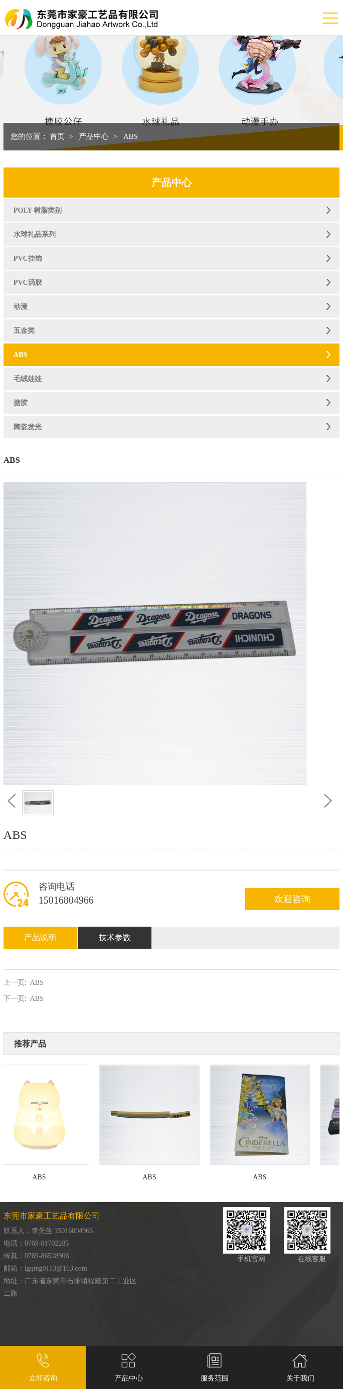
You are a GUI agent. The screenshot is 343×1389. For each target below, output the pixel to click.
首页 (57, 136)
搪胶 (21, 403)
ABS (130, 136)
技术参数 (115, 937)
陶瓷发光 (28, 427)
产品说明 (40, 937)
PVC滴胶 (28, 282)
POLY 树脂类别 (38, 210)
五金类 (24, 330)
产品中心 (94, 136)
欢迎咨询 (292, 899)
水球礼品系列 (35, 234)
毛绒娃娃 (28, 379)
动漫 (21, 306)
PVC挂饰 (28, 258)
